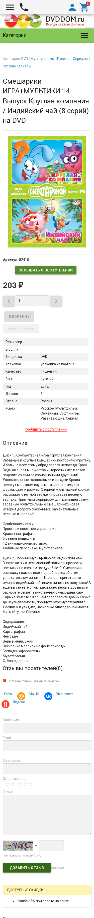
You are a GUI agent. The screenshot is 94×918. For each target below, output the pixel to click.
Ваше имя (11, 720)
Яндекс (18, 702)
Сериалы (80, 59)
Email (7, 738)
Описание (15, 443)
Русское (63, 59)
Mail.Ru (33, 694)
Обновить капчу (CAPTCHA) (23, 855)
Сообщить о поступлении (46, 270)
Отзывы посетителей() (33, 668)
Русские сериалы (17, 66)
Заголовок (11, 761)
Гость (8, 694)
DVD (24, 59)
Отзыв (8, 792)
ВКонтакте (63, 694)
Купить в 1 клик (21, 329)
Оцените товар (15, 779)
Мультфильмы (43, 59)
